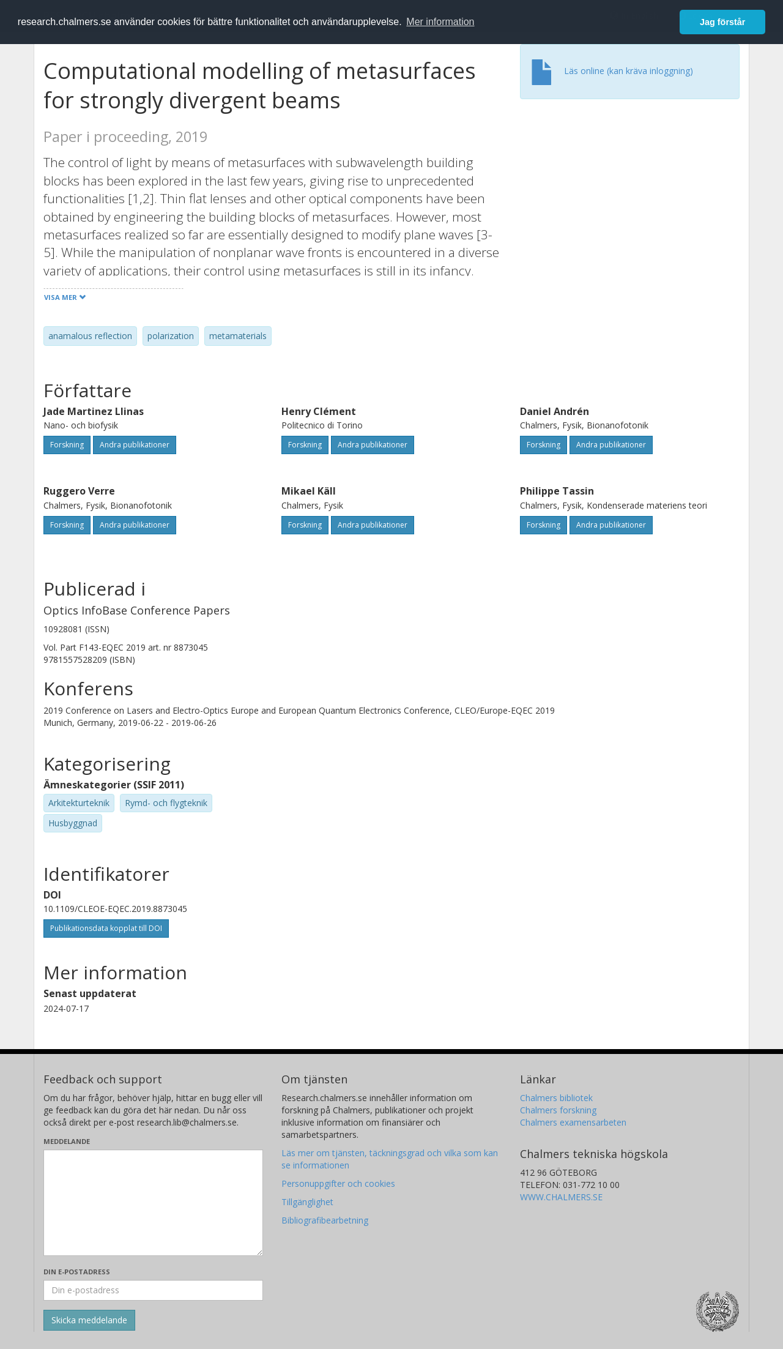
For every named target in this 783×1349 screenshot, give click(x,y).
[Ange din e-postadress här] (153, 1290)
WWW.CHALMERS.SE (561, 1197)
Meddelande (66, 1141)
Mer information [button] (440, 22)
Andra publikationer (134, 444)
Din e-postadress (76, 1271)
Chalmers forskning (558, 1110)
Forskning (67, 444)
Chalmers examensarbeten (573, 1122)
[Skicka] (89, 1320)
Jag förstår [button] (722, 22)
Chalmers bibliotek (556, 1098)
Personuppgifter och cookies (338, 1183)
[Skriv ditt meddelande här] (153, 1202)
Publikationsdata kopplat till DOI (106, 928)
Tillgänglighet (307, 1202)
